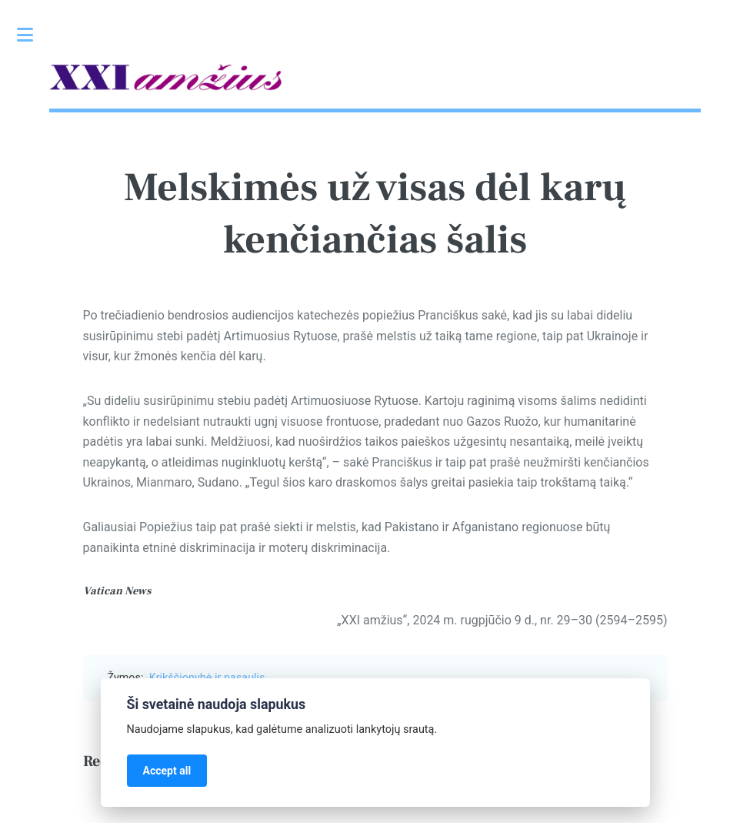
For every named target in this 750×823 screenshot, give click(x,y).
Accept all (167, 770)
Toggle (33, 34)
